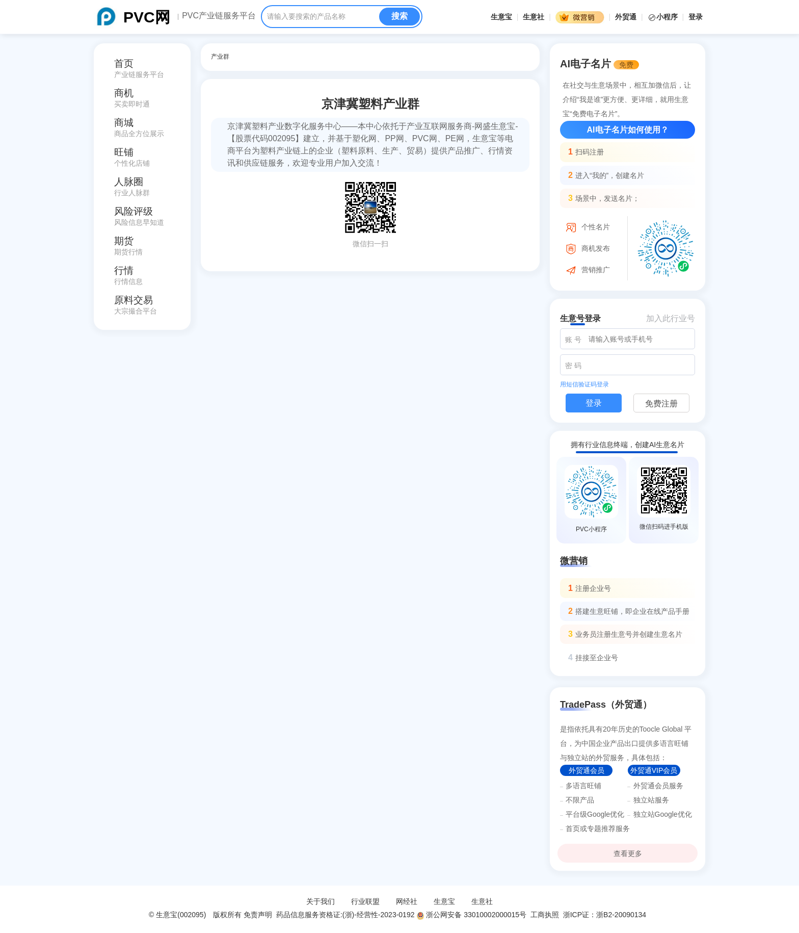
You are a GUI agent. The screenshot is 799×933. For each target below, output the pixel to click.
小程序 (664, 17)
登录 (695, 17)
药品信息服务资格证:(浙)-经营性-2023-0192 (344, 915)
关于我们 (320, 901)
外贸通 (625, 17)
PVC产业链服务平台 (219, 16)
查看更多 (628, 853)
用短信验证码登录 (584, 384)
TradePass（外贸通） (606, 704)
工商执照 (544, 915)
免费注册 (661, 403)
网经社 (406, 901)
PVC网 (146, 17)
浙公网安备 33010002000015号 (471, 915)
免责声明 (258, 915)
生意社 (533, 17)
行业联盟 (365, 901)
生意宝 (501, 17)
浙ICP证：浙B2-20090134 (605, 915)
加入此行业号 (670, 318)
